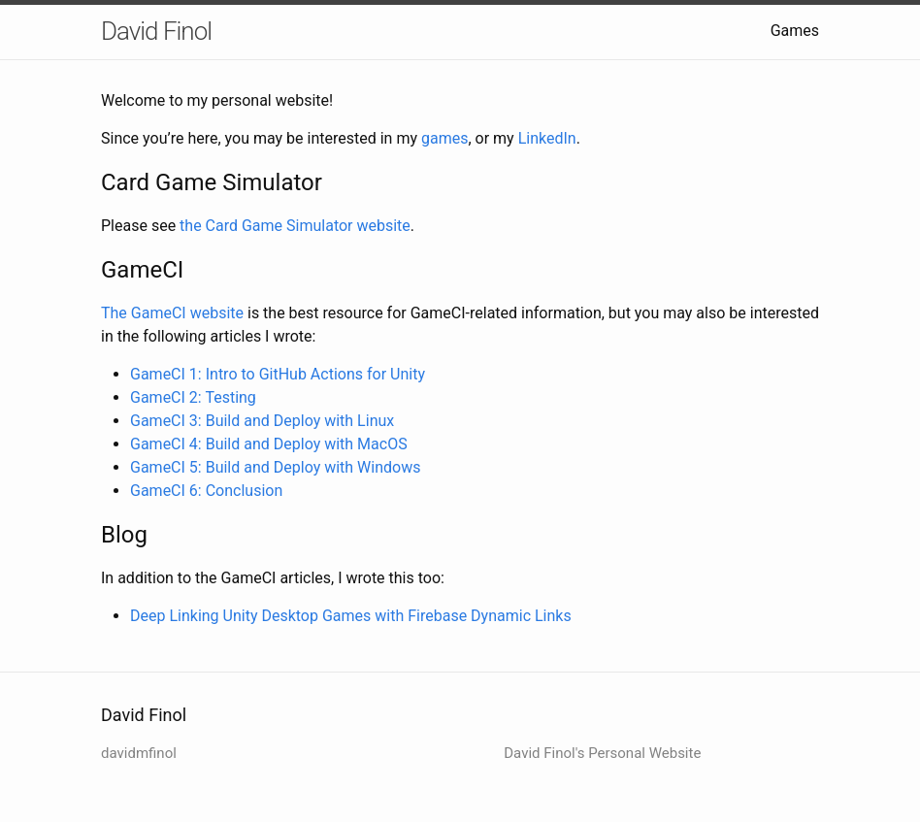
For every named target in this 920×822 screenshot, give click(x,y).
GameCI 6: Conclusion (206, 490)
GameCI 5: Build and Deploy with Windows (275, 467)
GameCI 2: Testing (193, 397)
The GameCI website (172, 313)
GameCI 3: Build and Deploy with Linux (262, 420)
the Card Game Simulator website (295, 225)
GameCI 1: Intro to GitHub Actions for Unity (277, 374)
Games (795, 30)
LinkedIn (547, 138)
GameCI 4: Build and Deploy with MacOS (269, 444)
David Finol (156, 31)
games (444, 138)
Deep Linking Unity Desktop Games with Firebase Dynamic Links (351, 616)
